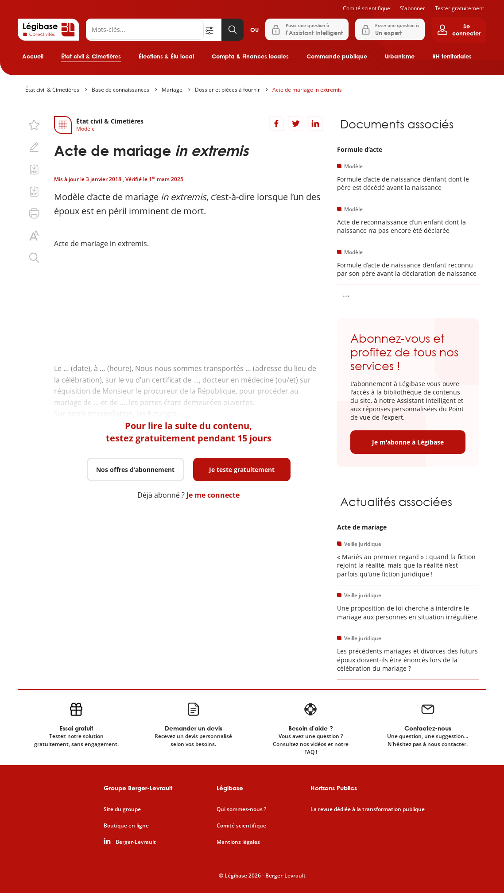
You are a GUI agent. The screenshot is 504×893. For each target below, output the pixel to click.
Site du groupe (122, 809)
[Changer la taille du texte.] (34, 235)
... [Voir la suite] (346, 293)
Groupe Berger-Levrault (138, 788)
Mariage (172, 89)
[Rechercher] (145, 29)
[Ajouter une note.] (34, 147)
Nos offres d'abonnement (135, 469)
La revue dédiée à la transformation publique (367, 809)
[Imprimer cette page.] (34, 213)
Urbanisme (400, 56)
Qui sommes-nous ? (241, 809)
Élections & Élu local (166, 56)
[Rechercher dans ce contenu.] (34, 258)
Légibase (230, 788)
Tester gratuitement (459, 8)
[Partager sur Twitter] (295, 123)
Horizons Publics (333, 788)
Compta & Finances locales (250, 56)
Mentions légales (238, 842)
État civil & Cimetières (91, 56)
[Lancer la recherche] (232, 30)
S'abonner (412, 8)
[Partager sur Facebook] (276, 123)
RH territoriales (452, 56)
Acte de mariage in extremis (307, 89)
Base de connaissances (120, 89)
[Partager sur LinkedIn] (315, 123)
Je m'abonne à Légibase (408, 442)
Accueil (32, 56)
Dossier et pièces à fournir (227, 89)
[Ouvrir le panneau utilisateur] (458, 30)
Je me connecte (213, 495)
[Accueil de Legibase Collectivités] (48, 30)
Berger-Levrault (136, 842)
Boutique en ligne (126, 825)
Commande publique (336, 56)
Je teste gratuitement (242, 469)
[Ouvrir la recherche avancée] (212, 30)
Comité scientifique (366, 8)
